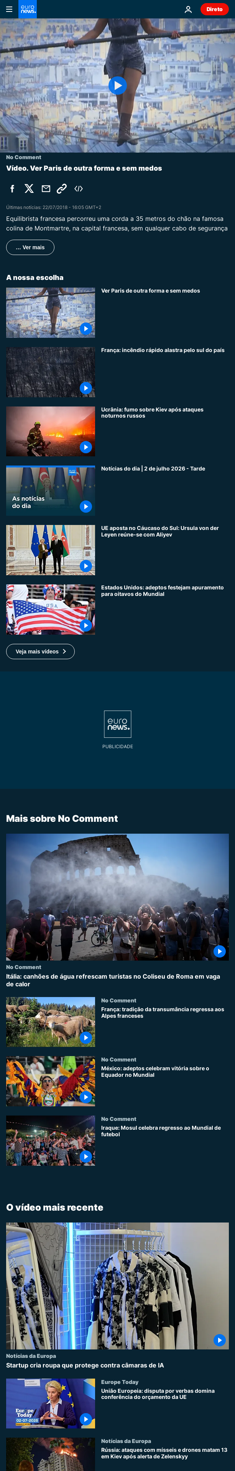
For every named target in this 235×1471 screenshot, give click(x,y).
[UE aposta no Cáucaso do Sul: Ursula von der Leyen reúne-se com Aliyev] (165, 550)
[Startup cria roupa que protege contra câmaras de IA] (117, 1365)
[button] (40, 651)
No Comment (23, 967)
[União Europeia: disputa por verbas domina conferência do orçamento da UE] (165, 1408)
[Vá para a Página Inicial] (27, 9)
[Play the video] (117, 85)
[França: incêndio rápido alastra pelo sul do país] (165, 372)
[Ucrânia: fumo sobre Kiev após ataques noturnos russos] (165, 431)
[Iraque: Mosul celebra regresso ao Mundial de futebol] (165, 1145)
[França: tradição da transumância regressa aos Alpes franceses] (165, 1026)
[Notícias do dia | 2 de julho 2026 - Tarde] (165, 491)
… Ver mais (30, 247)
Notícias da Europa (31, 1356)
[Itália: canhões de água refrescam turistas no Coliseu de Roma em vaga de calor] (117, 980)
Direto (215, 9)
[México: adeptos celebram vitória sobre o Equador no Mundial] (165, 1085)
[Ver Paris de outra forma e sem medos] (165, 313)
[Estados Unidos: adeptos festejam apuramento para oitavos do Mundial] (165, 609)
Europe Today (119, 1382)
